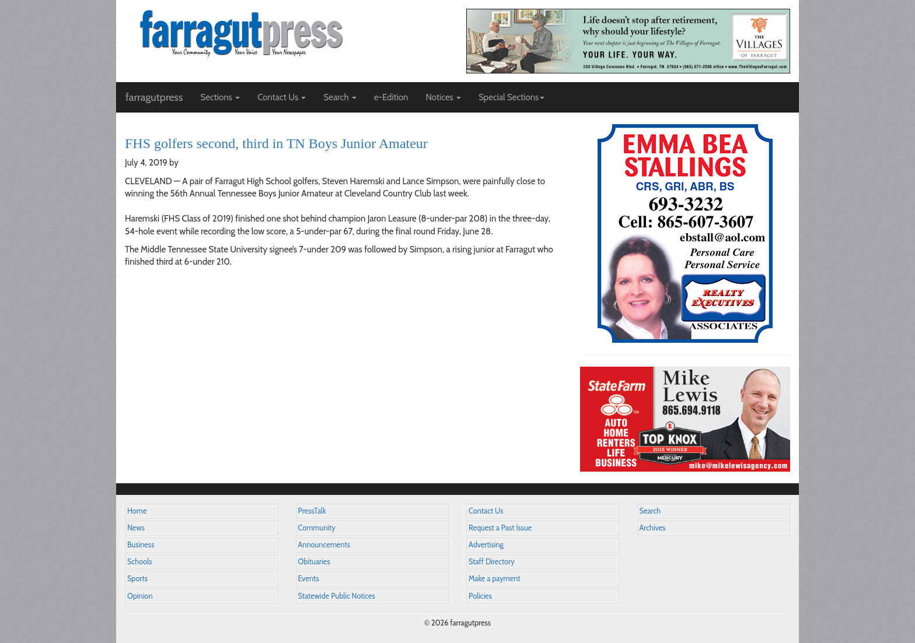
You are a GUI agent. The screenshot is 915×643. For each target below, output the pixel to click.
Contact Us (486, 511)
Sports (137, 578)
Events (308, 578)
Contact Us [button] (281, 97)
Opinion (140, 596)
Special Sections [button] (511, 97)
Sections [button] (220, 97)
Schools (139, 561)
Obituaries (314, 561)
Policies (480, 596)
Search (650, 511)
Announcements (324, 544)
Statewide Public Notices (336, 596)
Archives (653, 527)
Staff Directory (492, 561)
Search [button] (340, 97)
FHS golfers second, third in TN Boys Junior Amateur (276, 143)
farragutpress (154, 97)
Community (317, 527)
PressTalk (312, 511)
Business (140, 544)
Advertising (486, 544)
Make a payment (495, 578)
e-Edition (391, 97)
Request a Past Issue (500, 527)
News (136, 527)
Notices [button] (443, 97)
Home (137, 511)
